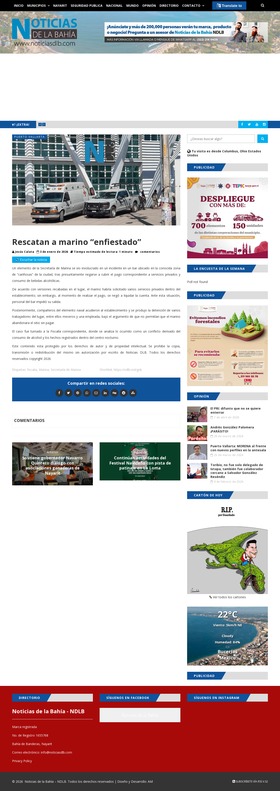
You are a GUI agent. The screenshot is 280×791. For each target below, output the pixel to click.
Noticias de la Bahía (140, 715)
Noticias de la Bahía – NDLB (45, 781)
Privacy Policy (22, 761)
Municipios (36, 5)
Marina (44, 369)
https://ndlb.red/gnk (128, 369)
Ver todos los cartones (227, 597)
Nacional (114, 5)
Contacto (191, 5)
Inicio (19, 5)
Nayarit (60, 5)
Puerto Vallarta (29, 137)
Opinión (149, 5)
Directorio (169, 5)
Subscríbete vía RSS (247, 781)
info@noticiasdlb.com (56, 752)
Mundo (132, 5)
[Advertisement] (140, 87)
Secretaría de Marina (66, 369)
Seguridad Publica (87, 5)
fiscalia (32, 369)
